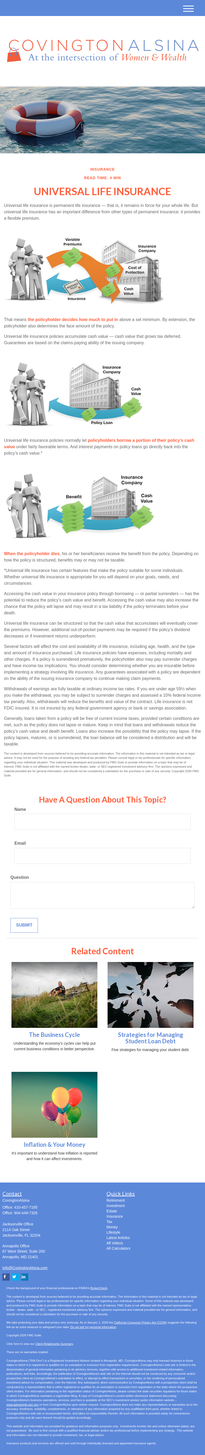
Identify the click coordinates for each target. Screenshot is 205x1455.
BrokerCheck (99, 1288)
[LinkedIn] (56, 78)
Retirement (116, 1200)
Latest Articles (118, 1238)
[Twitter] (48, 78)
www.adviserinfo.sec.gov (22, 1404)
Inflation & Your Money (54, 1144)
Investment (116, 1206)
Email (20, 843)
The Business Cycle (54, 1034)
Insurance (115, 1216)
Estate (112, 1211)
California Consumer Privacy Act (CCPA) (140, 1322)
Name (20, 809)
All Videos (115, 1243)
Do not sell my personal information (93, 1327)
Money (112, 1227)
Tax (109, 1222)
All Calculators (118, 1248)
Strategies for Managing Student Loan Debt (150, 1038)
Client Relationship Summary (54, 1343)
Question (19, 877)
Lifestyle (113, 1232)
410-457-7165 (148, 77)
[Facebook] (63, 78)
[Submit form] (24, 925)
